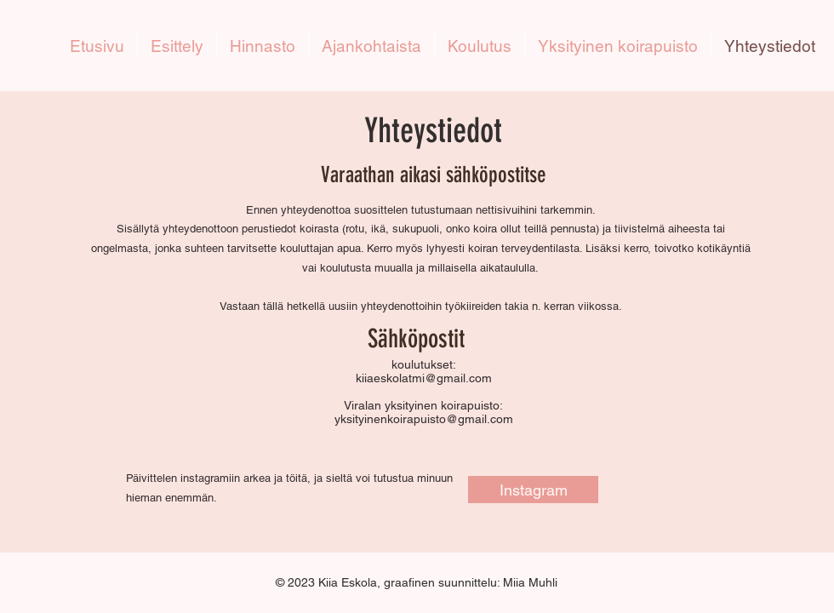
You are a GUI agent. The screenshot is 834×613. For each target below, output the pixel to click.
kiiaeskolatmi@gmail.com (424, 378)
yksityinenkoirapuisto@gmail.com (423, 419)
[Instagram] (533, 489)
